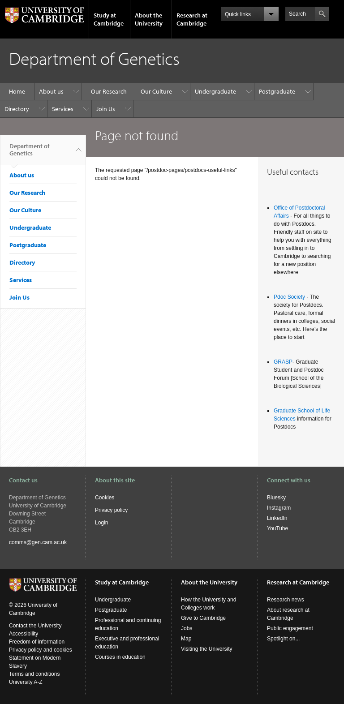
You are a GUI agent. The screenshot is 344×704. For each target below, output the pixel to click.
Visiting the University (206, 649)
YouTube (277, 528)
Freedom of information (36, 642)
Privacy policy (111, 510)
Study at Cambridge (109, 19)
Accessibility (23, 634)
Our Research (109, 91)
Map (186, 638)
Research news (285, 600)
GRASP (283, 362)
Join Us (105, 109)
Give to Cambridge (203, 618)
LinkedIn (277, 518)
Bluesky (276, 497)
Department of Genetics (29, 153)
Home (17, 91)
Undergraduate (215, 91)
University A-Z (26, 682)
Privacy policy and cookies (40, 650)
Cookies (104, 497)
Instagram (279, 508)
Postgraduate (277, 91)
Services (62, 109)
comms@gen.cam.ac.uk (38, 542)
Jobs (186, 628)
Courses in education (120, 657)
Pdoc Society (289, 297)
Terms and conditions (34, 674)
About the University (149, 19)
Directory (16, 109)
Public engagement (290, 628)
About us (51, 91)
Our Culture (156, 91)
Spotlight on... (283, 638)
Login (101, 522)
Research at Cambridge (191, 19)
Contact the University (35, 625)
